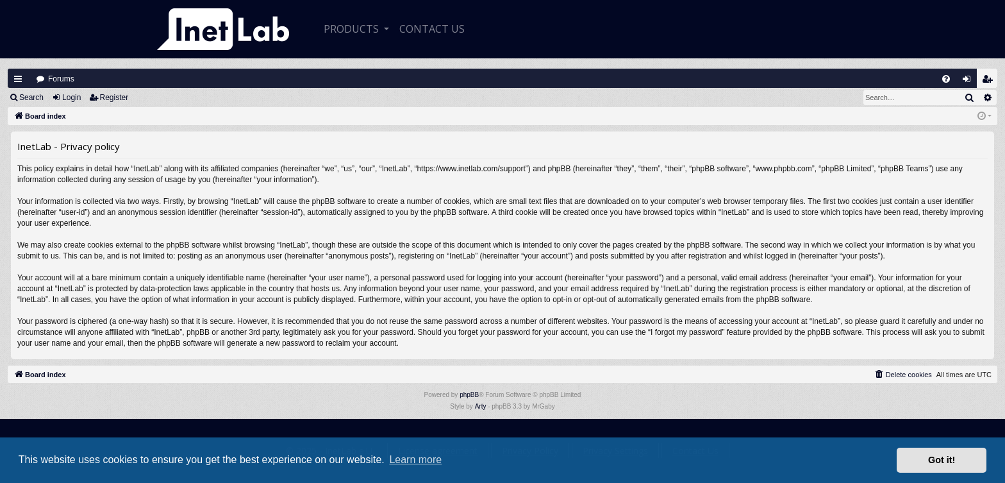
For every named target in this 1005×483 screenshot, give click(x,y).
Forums (61, 78)
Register (114, 97)
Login (71, 97)
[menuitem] (946, 79)
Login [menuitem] (970, 81)
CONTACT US (432, 29)
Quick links (18, 79)
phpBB (469, 394)
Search (31, 97)
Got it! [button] (941, 460)
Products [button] (352, 29)
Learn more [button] (415, 459)
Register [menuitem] (990, 81)
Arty (480, 406)
